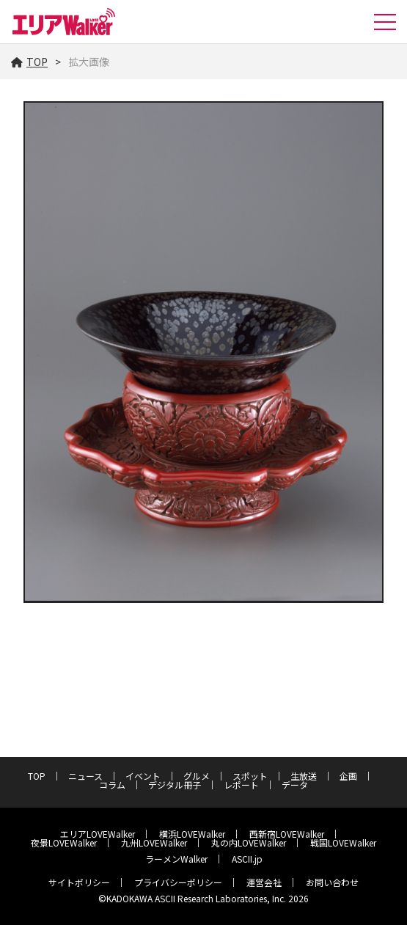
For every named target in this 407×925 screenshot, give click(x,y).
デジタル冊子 (174, 784)
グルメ (196, 775)
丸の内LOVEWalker (248, 842)
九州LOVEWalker (154, 842)
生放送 (303, 775)
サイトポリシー (79, 882)
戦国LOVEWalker (343, 842)
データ (295, 784)
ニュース (85, 775)
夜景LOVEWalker (64, 842)
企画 (348, 775)
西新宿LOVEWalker (286, 833)
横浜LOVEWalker (192, 833)
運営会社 (264, 882)
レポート (241, 784)
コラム (112, 784)
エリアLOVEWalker (97, 833)
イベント (143, 775)
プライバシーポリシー (178, 882)
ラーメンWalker (176, 858)
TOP (29, 61)
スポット (250, 775)
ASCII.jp (247, 858)
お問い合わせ (332, 882)
